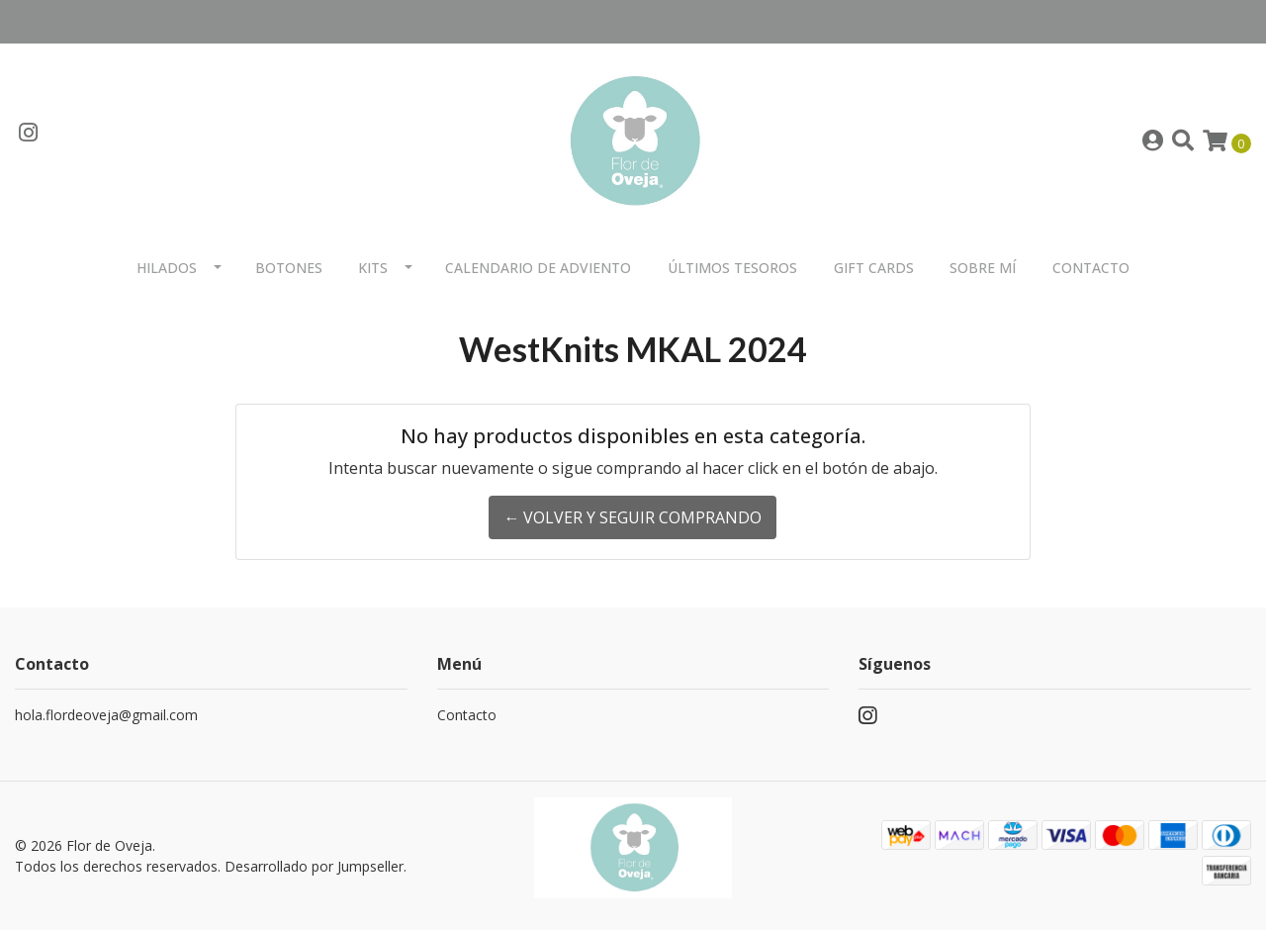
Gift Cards (874, 267)
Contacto (1091, 267)
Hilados (166, 267)
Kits (373, 267)
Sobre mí (983, 267)
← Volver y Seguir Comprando (632, 517)
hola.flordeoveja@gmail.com (106, 714)
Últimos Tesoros (732, 267)
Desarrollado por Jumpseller (314, 866)
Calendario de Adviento (538, 267)
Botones (288, 267)
